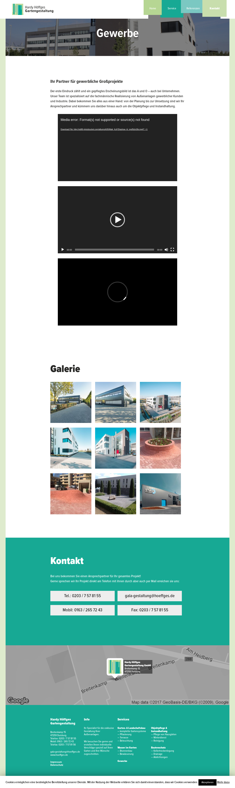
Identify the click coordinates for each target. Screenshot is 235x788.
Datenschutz (56, 765)
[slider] (114, 250)
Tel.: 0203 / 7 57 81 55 (82, 596)
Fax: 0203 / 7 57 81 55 (149, 610)
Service (172, 8)
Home (152, 8)
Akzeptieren (207, 782)
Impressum (56, 762)
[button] (117, 219)
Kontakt (215, 8)
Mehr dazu (223, 782)
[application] (117, 147)
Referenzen (193, 8)
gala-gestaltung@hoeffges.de (150, 596)
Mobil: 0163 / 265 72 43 (82, 610)
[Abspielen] (63, 249)
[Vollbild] (172, 249)
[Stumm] (166, 249)
